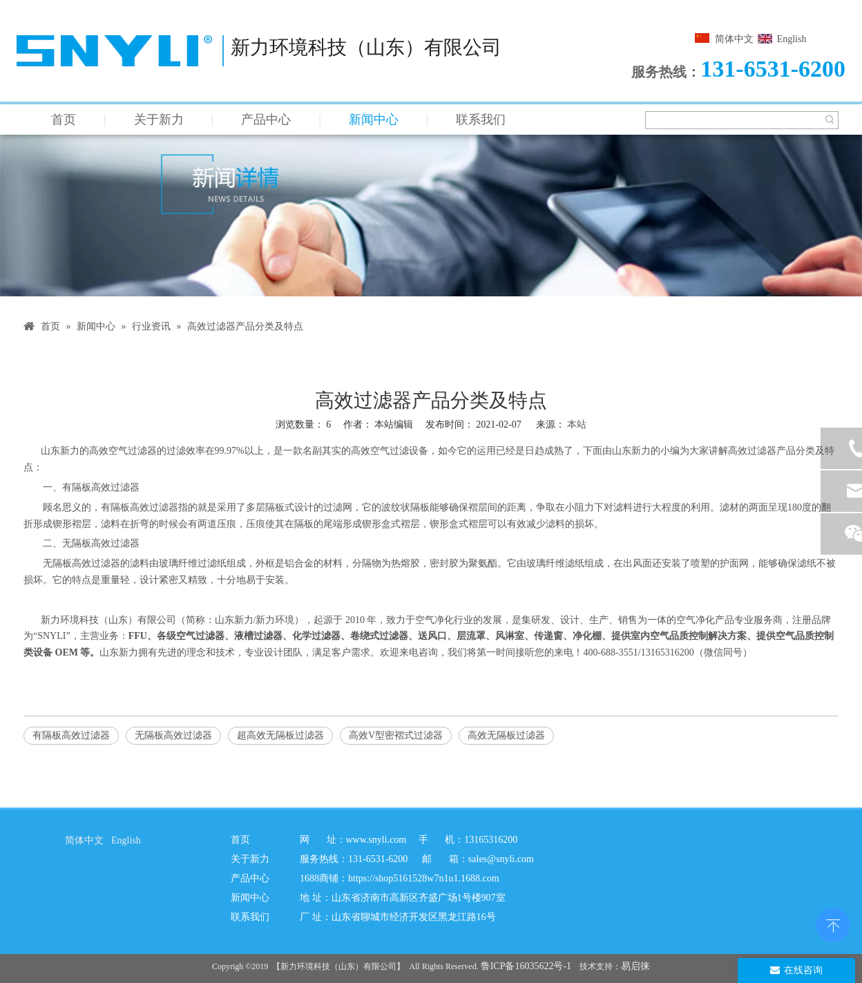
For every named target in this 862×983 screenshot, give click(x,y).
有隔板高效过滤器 (71, 735)
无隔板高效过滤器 (173, 735)
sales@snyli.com (501, 859)
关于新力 (159, 119)
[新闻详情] (431, 215)
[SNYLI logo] (53, 866)
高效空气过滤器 (123, 451)
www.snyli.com (376, 839)
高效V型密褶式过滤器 (396, 735)
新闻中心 (374, 119)
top (833, 923)
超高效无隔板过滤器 (280, 735)
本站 (576, 424)
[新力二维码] (604, 886)
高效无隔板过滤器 (506, 735)
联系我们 (481, 119)
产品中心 (266, 119)
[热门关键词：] (829, 120)
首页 (63, 119)
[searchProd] (733, 120)
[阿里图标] (48, 888)
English (792, 39)
